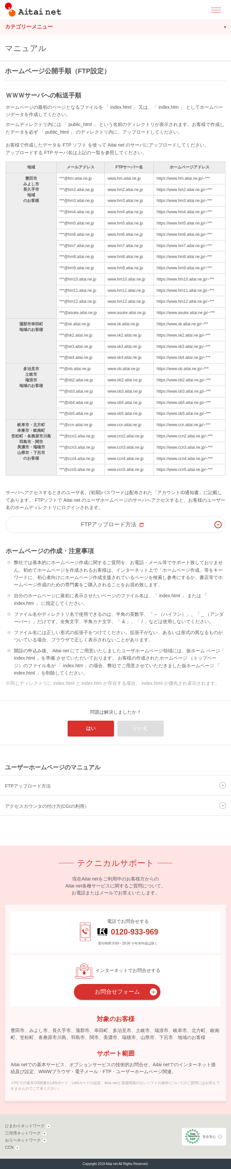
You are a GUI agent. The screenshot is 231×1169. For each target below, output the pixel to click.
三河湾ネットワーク (23, 1133)
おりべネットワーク (23, 1140)
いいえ (140, 728)
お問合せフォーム (117, 992)
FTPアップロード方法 (109, 524)
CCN (9, 1147)
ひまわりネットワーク (25, 1126)
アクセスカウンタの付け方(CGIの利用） (47, 806)
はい (90, 728)
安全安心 (209, 1136)
